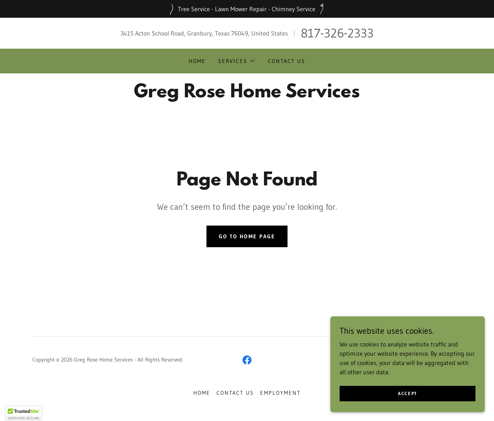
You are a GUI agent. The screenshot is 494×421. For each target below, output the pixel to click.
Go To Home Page (247, 236)
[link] (247, 95)
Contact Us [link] (286, 61)
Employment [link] (280, 392)
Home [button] (201, 392)
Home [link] (197, 61)
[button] (236, 61)
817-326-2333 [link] (337, 33)
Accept (407, 393)
